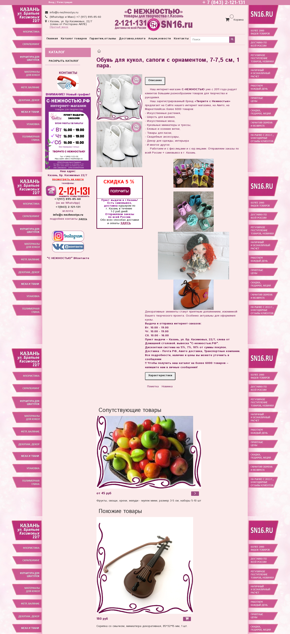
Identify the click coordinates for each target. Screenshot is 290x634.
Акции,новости (159, 39)
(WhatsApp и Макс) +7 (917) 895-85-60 (75, 17)
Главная (52, 39)
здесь (125, 223)
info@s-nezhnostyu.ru (63, 12)
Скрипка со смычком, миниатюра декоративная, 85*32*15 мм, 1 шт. (142, 626)
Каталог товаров (74, 39)
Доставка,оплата (132, 39)
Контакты (181, 39)
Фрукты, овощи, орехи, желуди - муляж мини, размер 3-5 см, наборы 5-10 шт (148, 501)
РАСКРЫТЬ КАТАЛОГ (64, 61)
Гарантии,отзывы (103, 39)
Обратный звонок (59, 27)
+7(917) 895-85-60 (68, 199)
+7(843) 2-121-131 (68, 207)
